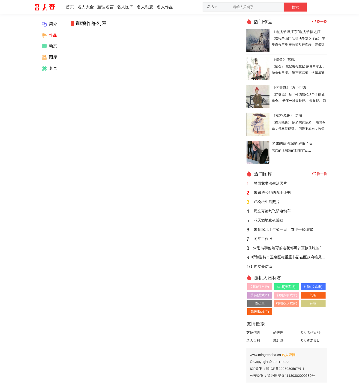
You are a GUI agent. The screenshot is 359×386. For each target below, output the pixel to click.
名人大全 (85, 7)
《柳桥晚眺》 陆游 (287, 115)
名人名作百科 (310, 332)
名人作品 (165, 7)
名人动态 (145, 7)
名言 (49, 68)
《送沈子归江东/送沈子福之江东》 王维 (296, 32)
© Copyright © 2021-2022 (269, 362)
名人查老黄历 (310, 340)
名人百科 (253, 340)
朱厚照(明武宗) (286, 295)
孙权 (313, 303)
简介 (49, 24)
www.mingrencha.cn (273, 355)
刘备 (313, 295)
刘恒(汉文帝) (260, 287)
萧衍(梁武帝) (260, 295)
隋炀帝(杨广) (260, 312)
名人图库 (125, 7)
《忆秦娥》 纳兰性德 (289, 88)
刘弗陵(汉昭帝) (286, 303)
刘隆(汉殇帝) (313, 287)
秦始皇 (260, 303)
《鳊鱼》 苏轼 (283, 60)
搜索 (295, 7)
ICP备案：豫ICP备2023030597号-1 (277, 369)
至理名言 (105, 7)
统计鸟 (278, 340)
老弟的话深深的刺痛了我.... (294, 143)
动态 (49, 46)
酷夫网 (278, 332)
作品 (49, 35)
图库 (49, 57)
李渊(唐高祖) (286, 287)
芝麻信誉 (253, 332)
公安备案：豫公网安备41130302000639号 (282, 375)
